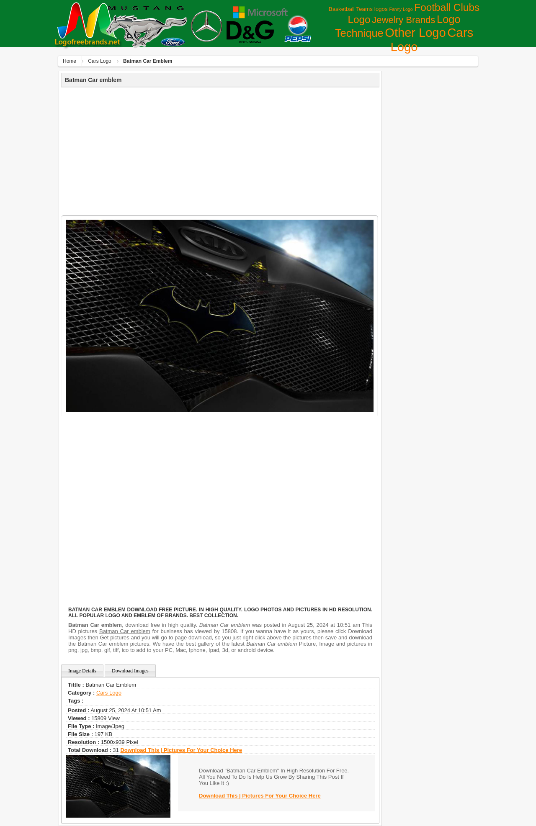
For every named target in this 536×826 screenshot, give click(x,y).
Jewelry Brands (403, 20)
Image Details (82, 671)
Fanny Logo (400, 9)
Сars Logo (99, 61)
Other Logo (415, 32)
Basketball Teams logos (358, 9)
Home (69, 61)
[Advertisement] (220, 150)
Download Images (130, 671)
